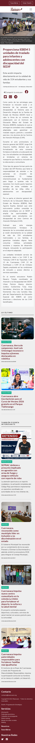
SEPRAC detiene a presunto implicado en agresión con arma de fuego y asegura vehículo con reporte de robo (11, 472)
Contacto (6, 691)
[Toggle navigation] (31, 9)
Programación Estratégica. (14, 705)
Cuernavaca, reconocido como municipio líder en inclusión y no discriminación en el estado (11, 534)
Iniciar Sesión (27, 3)
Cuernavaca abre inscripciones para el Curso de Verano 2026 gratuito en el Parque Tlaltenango (12, 401)
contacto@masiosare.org (9, 695)
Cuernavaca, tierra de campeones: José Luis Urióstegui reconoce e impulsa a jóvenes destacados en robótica (12, 352)
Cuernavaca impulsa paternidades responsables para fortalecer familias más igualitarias (11, 659)
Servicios (5, 708)
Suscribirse (14, 3)
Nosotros (5, 726)
